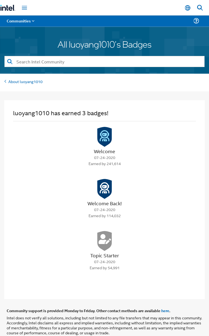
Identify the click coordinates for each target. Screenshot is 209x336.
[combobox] (104, 61)
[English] (187, 8)
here (165, 310)
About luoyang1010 (25, 81)
